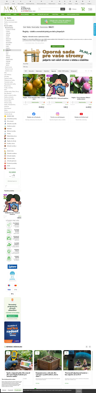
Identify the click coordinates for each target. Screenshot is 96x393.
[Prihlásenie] (72, 9)
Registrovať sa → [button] (12, 316)
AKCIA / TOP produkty (63, 71)
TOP (26, 71)
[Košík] (86, 9)
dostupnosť (73, 71)
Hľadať (62, 9)
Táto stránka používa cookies (8, 379)
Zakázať (4, 390)
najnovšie (53, 71)
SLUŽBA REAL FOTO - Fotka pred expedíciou (12, 213)
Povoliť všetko (18, 390)
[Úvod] (10, 9)
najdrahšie (46, 71)
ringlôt (42, 40)
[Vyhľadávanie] (49, 9)
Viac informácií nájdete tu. (26, 391)
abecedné (31, 71)
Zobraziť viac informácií (57, 46)
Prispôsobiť (10, 390)
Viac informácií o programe (12, 318)
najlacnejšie (39, 71)
